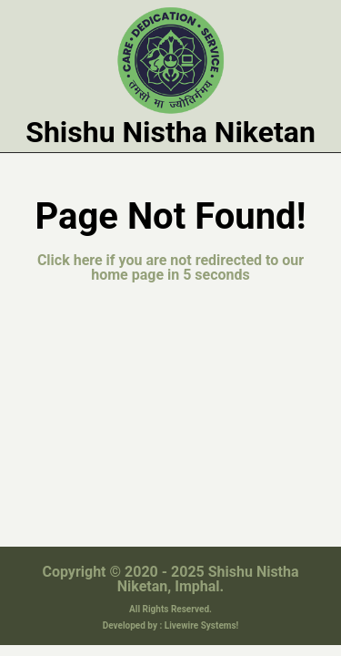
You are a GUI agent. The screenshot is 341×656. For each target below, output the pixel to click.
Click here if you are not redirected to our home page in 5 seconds (170, 260)
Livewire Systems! (202, 609)
